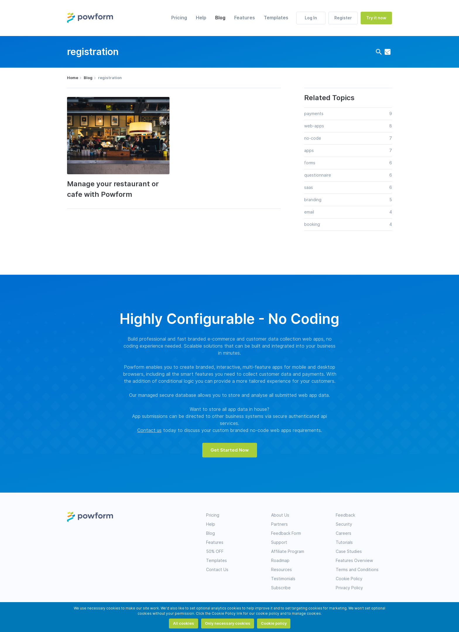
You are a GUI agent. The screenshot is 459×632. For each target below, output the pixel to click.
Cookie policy (274, 623)
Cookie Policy (349, 578)
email (309, 212)
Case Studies (349, 551)
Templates (276, 18)
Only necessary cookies (227, 623)
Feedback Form (286, 533)
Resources (281, 569)
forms (309, 162)
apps (309, 150)
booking (312, 224)
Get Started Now (229, 450)
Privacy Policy (349, 587)
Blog (220, 18)
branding (312, 199)
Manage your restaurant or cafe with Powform (113, 189)
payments (313, 113)
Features (244, 18)
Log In (311, 18)
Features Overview (354, 560)
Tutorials (344, 542)
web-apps (314, 126)
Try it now (376, 18)
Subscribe (281, 587)
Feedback (345, 515)
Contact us (149, 430)
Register (343, 18)
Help (201, 18)
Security (344, 524)
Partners (279, 524)
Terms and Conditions (357, 569)
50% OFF (215, 551)
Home (72, 77)
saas (308, 187)
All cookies (183, 623)
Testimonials (283, 578)
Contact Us (217, 569)
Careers (343, 533)
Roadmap (280, 560)
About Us (280, 515)
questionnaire (317, 175)
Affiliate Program (287, 551)
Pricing (179, 18)
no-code (312, 138)
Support (279, 542)
